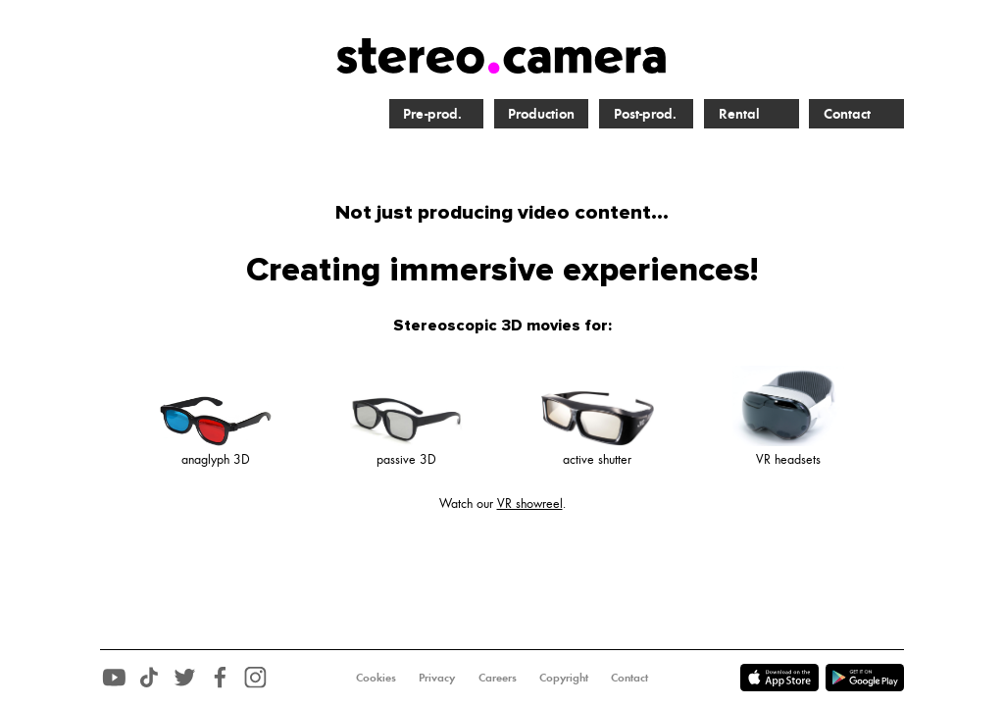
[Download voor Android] (783, 690)
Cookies (376, 677)
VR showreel (530, 503)
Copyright (563, 677)
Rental (739, 113)
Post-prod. (645, 113)
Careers (497, 677)
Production (541, 113)
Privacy (437, 677)
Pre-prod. (432, 113)
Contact (847, 113)
